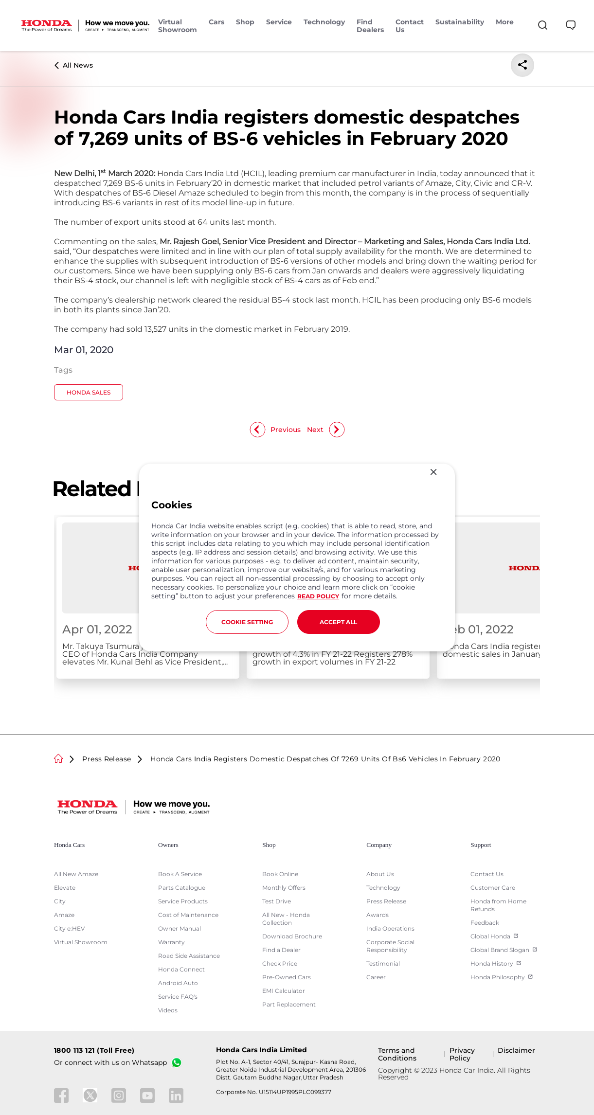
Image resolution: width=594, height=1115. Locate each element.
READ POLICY (318, 596)
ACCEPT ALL (338, 622)
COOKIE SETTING (247, 622)
